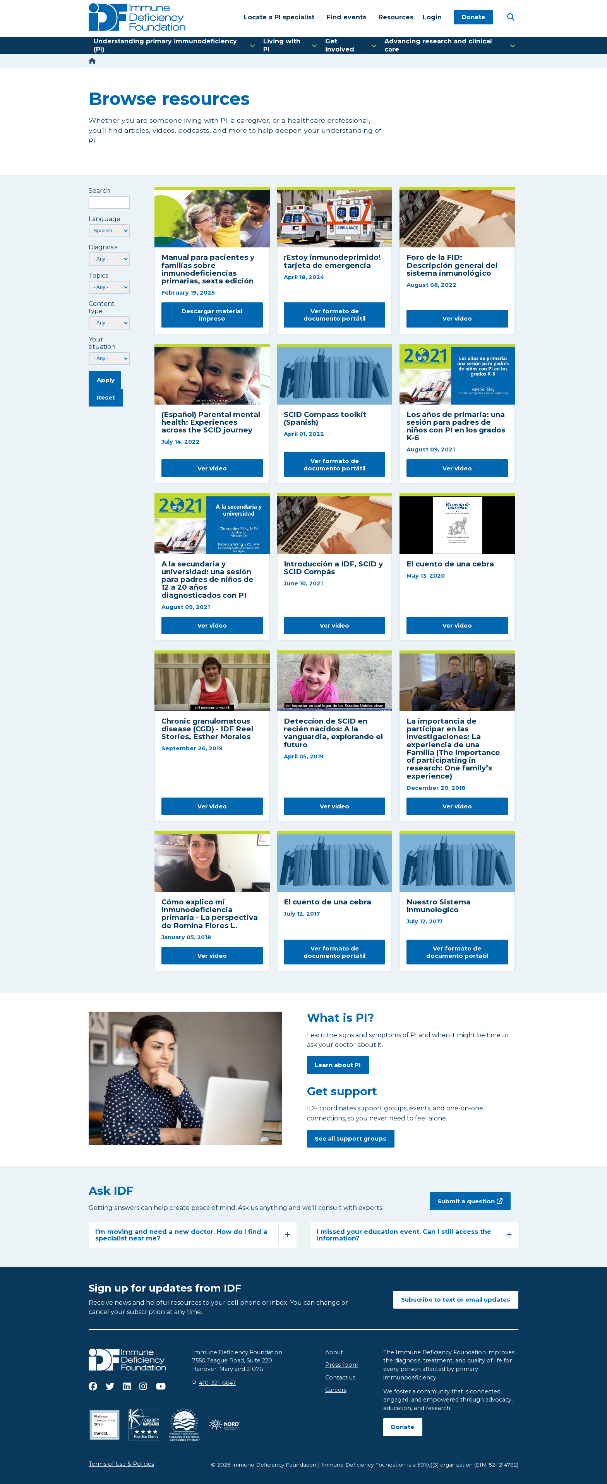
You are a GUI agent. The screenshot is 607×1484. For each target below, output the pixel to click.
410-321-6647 (217, 1382)
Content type (102, 307)
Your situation (102, 343)
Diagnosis (103, 247)
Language (104, 219)
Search (99, 190)
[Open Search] (510, 16)
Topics (98, 275)
